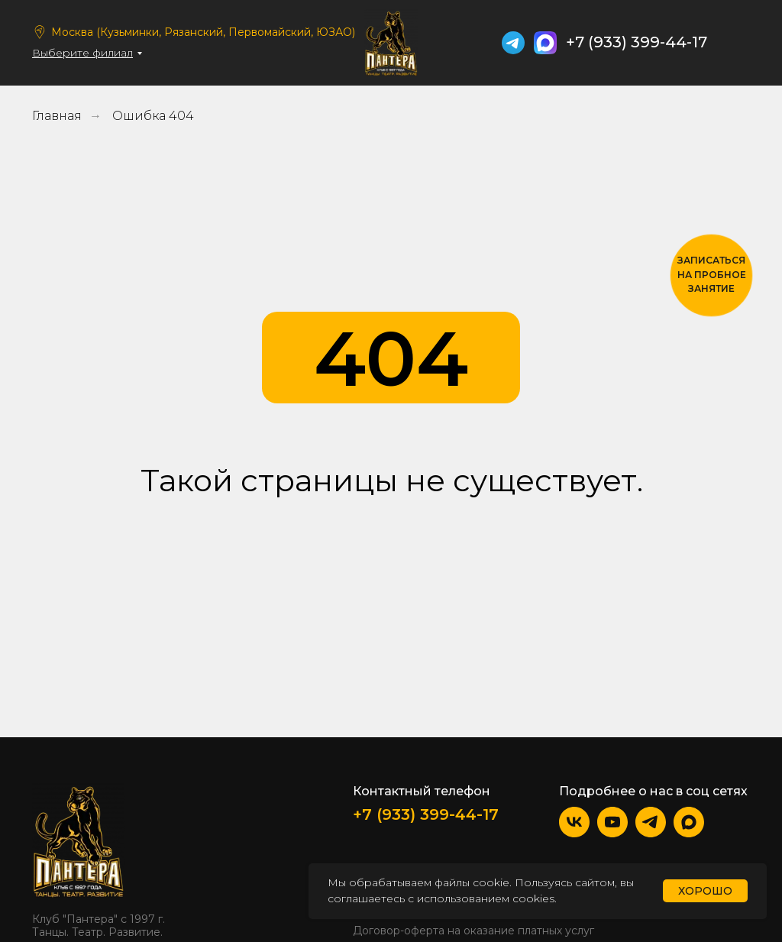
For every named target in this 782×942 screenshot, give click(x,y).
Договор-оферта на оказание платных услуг (473, 930)
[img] (738, 42)
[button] (711, 275)
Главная (57, 115)
